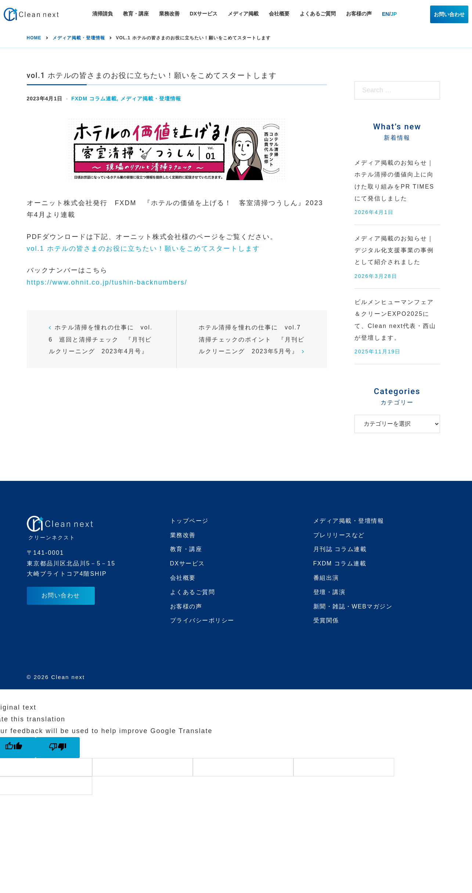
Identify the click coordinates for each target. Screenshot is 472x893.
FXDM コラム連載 (94, 98)
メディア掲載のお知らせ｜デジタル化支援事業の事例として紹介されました (394, 250)
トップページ (189, 521)
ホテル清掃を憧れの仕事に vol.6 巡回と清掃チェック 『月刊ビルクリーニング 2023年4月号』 (101, 339)
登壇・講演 (329, 592)
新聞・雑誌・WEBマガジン (353, 606)
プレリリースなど (339, 535)
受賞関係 (326, 620)
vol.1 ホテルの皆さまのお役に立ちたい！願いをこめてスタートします (143, 248)
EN (385, 14)
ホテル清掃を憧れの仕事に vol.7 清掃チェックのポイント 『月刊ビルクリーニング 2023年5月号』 (253, 339)
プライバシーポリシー (202, 620)
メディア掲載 (243, 14)
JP (393, 14)
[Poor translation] (58, 747)
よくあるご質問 (318, 14)
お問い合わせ (449, 14)
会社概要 (279, 14)
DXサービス (203, 14)
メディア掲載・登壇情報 (150, 98)
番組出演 (326, 578)
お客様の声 (359, 14)
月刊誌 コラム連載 (340, 549)
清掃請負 (102, 14)
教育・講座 (136, 14)
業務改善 (169, 14)
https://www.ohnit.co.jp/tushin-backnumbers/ (107, 282)
